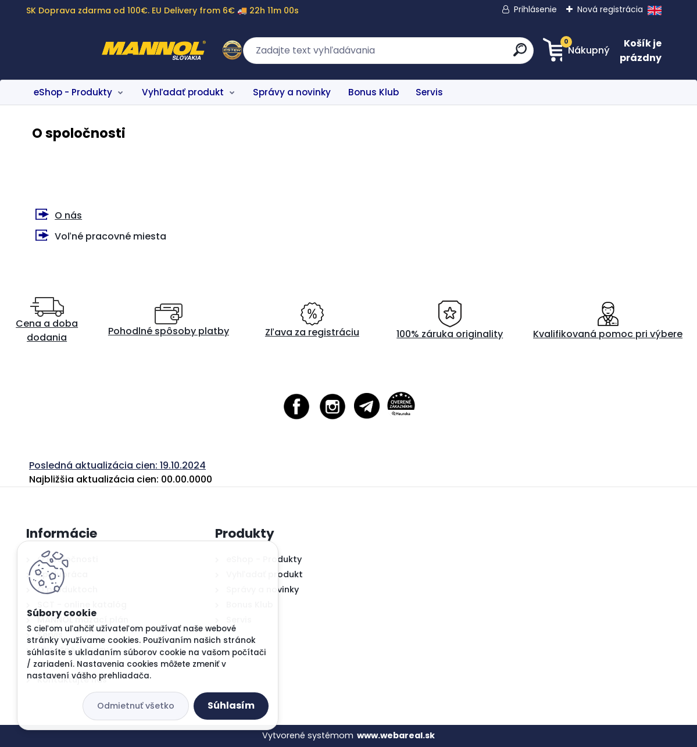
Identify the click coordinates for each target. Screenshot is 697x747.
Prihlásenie (535, 9)
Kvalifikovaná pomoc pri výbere (607, 321)
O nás (68, 215)
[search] (462, 54)
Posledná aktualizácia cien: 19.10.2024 (117, 465)
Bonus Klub (373, 92)
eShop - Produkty (73, 92)
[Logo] (97, 51)
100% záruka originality (449, 321)
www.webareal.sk (396, 735)
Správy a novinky (292, 92)
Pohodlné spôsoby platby (168, 320)
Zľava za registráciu (312, 320)
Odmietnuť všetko (135, 706)
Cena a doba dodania (47, 320)
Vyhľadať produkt (183, 92)
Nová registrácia (610, 9)
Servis (429, 92)
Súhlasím (231, 705)
